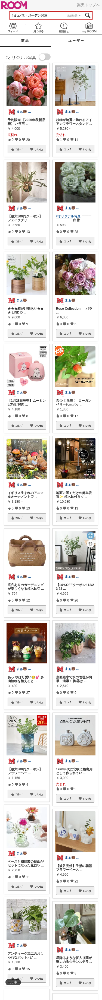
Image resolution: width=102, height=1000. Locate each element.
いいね (39, 149)
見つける (38, 27)
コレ (19, 149)
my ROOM (89, 27)
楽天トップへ (88, 5)
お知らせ (64, 27)
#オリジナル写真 (68, 216)
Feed (13, 27)
